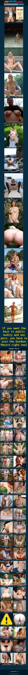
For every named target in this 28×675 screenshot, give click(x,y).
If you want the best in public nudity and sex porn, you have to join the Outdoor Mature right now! (14, 336)
